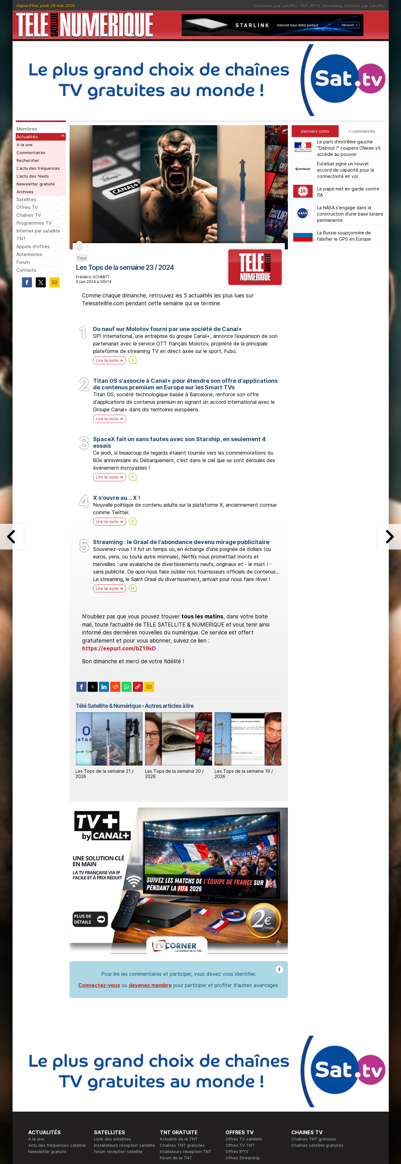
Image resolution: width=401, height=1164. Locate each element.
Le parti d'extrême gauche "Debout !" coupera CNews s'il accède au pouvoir (348, 148)
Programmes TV (34, 223)
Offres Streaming (242, 1157)
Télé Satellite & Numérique (108, 705)
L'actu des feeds (33, 176)
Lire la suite (107, 360)
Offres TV (27, 207)
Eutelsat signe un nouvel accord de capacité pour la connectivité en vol (345, 170)
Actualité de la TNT (179, 1138)
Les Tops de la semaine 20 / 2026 (174, 773)
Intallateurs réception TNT (185, 1151)
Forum (23, 262)
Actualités (27, 137)
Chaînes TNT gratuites (182, 1145)
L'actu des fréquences (38, 168)
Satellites (26, 199)
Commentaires (31, 152)
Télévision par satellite (275, 5)
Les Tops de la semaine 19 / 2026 (244, 773)
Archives (25, 191)
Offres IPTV (237, 1151)
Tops (82, 257)
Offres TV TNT (240, 1145)
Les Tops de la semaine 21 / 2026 (104, 773)
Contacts (26, 270)
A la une (25, 144)
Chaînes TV (28, 215)
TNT (304, 5)
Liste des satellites (112, 1138)
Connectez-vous (99, 985)
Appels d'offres (33, 246)
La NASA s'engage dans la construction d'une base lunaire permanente (350, 214)
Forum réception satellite (118, 1151)
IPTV (315, 5)
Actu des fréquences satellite (57, 1145)
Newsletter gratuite (36, 183)
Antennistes (29, 254)
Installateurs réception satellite (124, 1145)
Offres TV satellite (244, 1138)
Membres (26, 129)
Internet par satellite (365, 5)
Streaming (332, 5)
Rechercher (28, 160)
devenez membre (150, 985)
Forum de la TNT (176, 1157)
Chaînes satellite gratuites (317, 1145)
